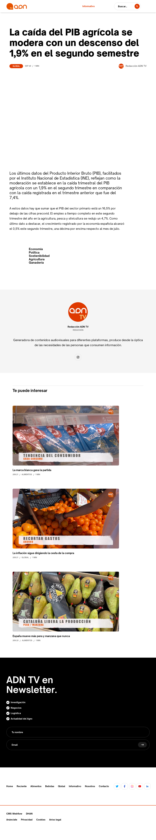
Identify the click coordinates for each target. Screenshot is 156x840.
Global (16, 66)
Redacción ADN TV (78, 327)
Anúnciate (11, 819)
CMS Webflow (14, 813)
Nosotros (90, 786)
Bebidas (49, 786)
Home (9, 786)
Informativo (75, 786)
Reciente (22, 786)
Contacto (104, 786)
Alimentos (35, 786)
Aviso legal (55, 819)
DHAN (29, 813)
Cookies (40, 819)
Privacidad (26, 819)
